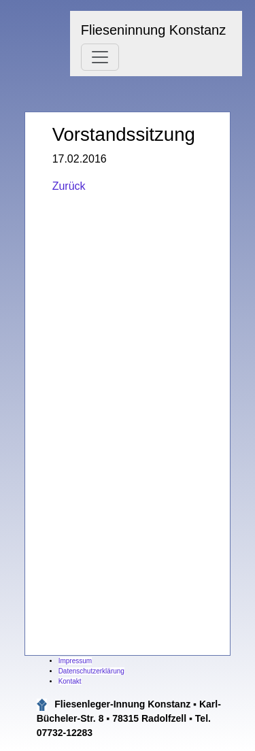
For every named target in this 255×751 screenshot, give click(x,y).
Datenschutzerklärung (91, 671)
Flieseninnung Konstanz (153, 29)
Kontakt (70, 681)
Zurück (69, 186)
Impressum (75, 661)
